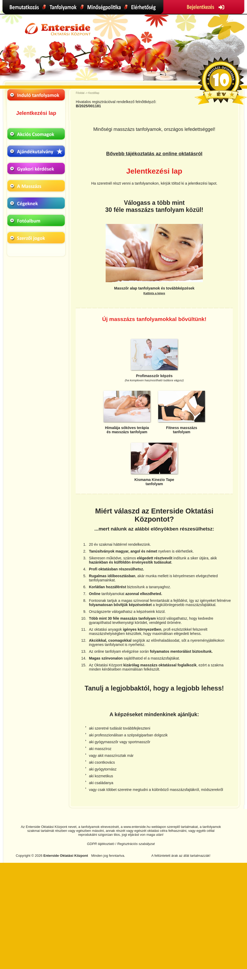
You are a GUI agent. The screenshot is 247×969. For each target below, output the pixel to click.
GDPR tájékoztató (100, 844)
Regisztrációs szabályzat (136, 844)
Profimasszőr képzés (154, 378)
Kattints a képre (154, 293)
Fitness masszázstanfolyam (181, 430)
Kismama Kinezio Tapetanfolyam (154, 482)
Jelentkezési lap (36, 113)
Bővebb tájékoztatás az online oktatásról (154, 153)
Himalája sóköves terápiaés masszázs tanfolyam (127, 430)
